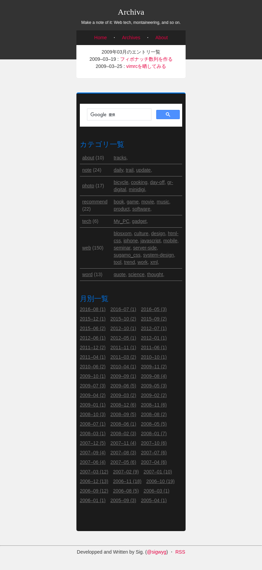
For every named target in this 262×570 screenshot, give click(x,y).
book (119, 201)
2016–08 (93, 309)
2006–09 (94, 491)
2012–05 (123, 338)
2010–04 (123, 366)
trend (129, 262)
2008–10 (93, 414)
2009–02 (154, 395)
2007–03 (94, 471)
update (143, 170)
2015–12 (93, 319)
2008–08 (154, 414)
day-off (157, 182)
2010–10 (154, 357)
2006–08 (126, 491)
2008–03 (93, 433)
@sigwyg (156, 552)
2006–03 (157, 491)
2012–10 (123, 328)
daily (118, 170)
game (133, 201)
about (88, 157)
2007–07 (154, 452)
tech (86, 221)
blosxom (122, 233)
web (86, 248)
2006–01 (93, 500)
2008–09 (123, 414)
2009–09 (123, 376)
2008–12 (123, 405)
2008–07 (93, 424)
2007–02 (126, 471)
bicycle (121, 182)
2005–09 (123, 500)
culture (141, 233)
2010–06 (93, 366)
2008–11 (154, 405)
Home (100, 37)
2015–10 (123, 319)
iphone (130, 240)
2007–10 (154, 443)
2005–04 (154, 500)
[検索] (118, 115)
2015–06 (93, 328)
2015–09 (154, 319)
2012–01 (154, 338)
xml (154, 262)
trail (130, 170)
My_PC (121, 221)
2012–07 (154, 328)
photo (88, 185)
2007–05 (123, 462)
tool (117, 262)
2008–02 (123, 433)
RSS (180, 552)
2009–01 (93, 405)
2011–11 (123, 347)
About (161, 37)
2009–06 (123, 385)
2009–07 (93, 385)
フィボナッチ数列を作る (146, 59)
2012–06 (93, 338)
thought (155, 274)
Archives (131, 37)
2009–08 (154, 376)
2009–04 (93, 395)
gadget (139, 221)
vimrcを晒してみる (146, 66)
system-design (158, 255)
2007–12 (93, 443)
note (86, 170)
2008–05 (154, 424)
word (87, 274)
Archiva (131, 12)
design (158, 233)
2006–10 (160, 481)
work (142, 262)
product (122, 209)
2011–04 (93, 357)
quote (120, 274)
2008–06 (123, 424)
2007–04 (154, 462)
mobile (170, 240)
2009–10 (93, 376)
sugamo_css (127, 255)
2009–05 (154, 385)
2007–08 (123, 452)
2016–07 (123, 309)
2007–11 (123, 443)
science (136, 274)
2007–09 (93, 452)
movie (147, 201)
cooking (139, 182)
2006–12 (94, 481)
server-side (145, 248)
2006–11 (127, 481)
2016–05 (154, 309)
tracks (120, 157)
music (163, 201)
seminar (122, 248)
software (141, 209)
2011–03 (123, 357)
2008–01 (154, 433)
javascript (151, 240)
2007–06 (93, 462)
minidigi (137, 189)
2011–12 (93, 347)
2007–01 (158, 471)
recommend (94, 201)
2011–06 (154, 347)
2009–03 (123, 395)
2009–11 (154, 366)
